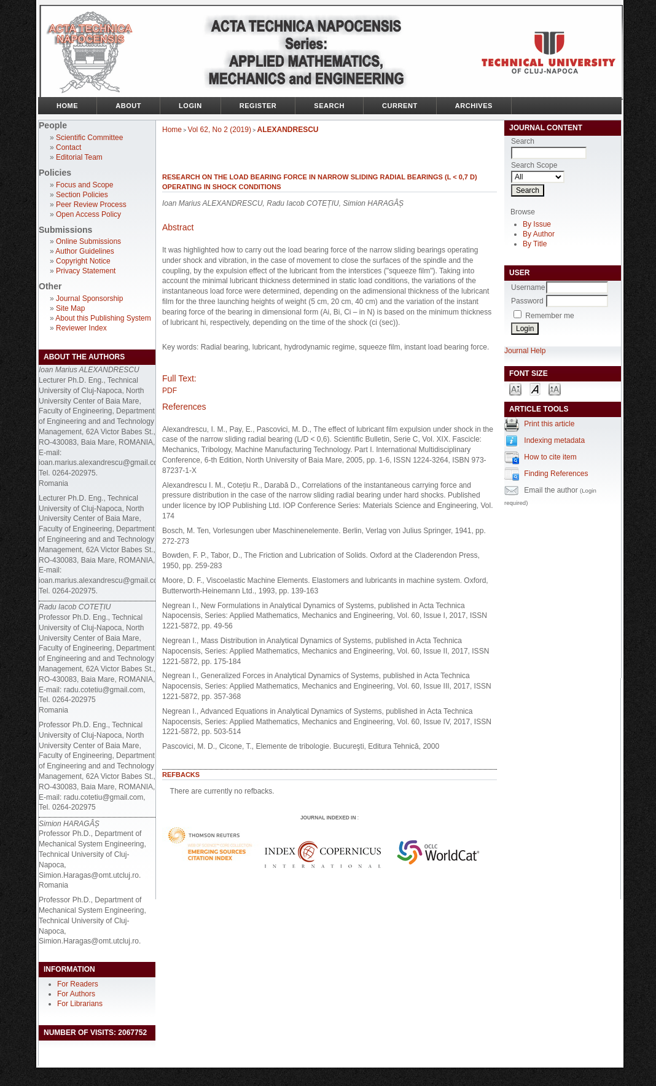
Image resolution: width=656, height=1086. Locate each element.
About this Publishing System (102, 318)
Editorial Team (79, 157)
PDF (169, 390)
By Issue (537, 224)
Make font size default (535, 388)
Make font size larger (555, 388)
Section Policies (82, 194)
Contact (68, 147)
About (128, 105)
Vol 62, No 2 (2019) (219, 129)
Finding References (556, 473)
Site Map (70, 308)
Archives (474, 105)
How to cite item (550, 457)
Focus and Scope (84, 185)
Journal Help (524, 350)
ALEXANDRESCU (288, 129)
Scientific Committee (89, 137)
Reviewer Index (81, 328)
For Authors (76, 994)
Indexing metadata (554, 440)
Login (190, 105)
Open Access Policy (88, 214)
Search (329, 105)
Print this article (549, 424)
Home (67, 105)
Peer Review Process (91, 204)
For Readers (77, 984)
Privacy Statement (85, 271)
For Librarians (80, 1003)
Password (527, 301)
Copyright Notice (83, 261)
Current (400, 105)
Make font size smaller (515, 388)
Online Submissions (88, 241)
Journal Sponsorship (89, 298)
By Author (539, 234)
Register (258, 105)
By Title (535, 244)
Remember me (549, 315)
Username (528, 287)
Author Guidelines (84, 251)
